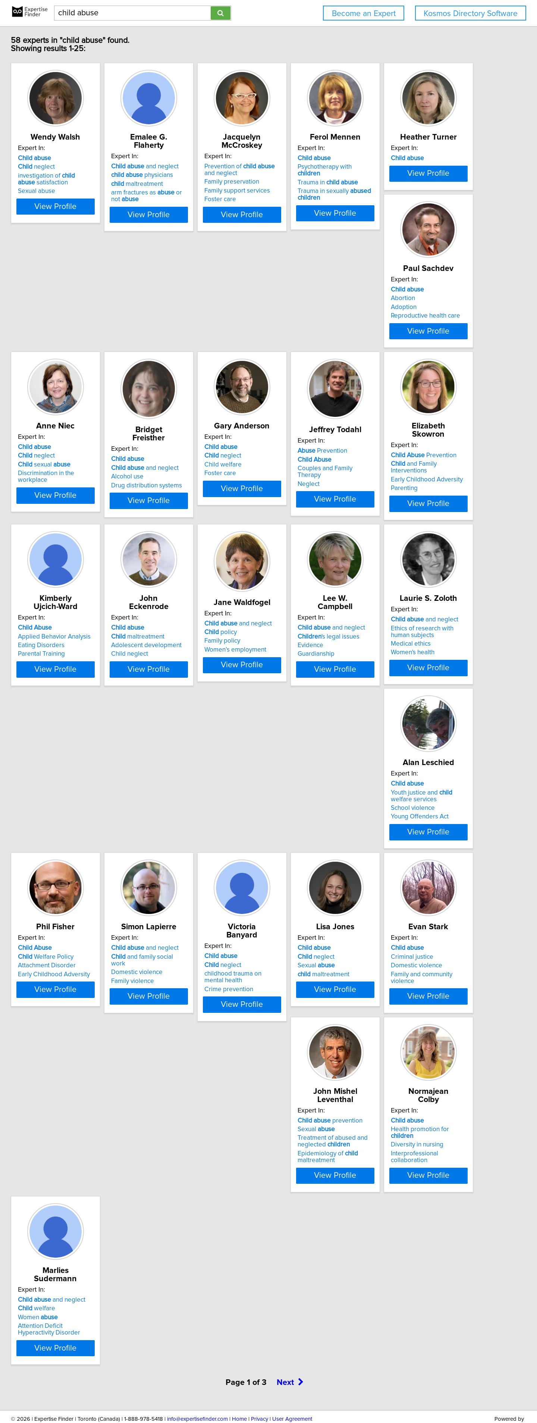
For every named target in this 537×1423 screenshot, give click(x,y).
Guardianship (294, 742)
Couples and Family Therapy (203, 554)
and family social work (314, 908)
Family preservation (303, 181)
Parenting (289, 559)
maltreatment (190, 184)
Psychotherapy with (426, 175)
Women (72, 1283)
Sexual (70, 1100)
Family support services (308, 190)
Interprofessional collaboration (430, 1108)
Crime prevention (411, 932)
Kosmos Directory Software (471, 14)
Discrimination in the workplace (319, 375)
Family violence (297, 925)
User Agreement (292, 1396)
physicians (195, 175)
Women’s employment (195, 746)
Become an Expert (364, 14)
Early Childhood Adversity (312, 550)
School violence (74, 923)
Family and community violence (207, 1108)
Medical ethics (407, 740)
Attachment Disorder (193, 917)
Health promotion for (428, 1091)
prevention (308, 1082)
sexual (302, 367)
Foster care (291, 199)
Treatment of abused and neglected (311, 1103)
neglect (70, 175)
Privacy (259, 1396)
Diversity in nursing (413, 1100)
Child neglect (70, 742)
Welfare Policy (191, 908)
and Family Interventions (317, 541)
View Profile (99, 221)
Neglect (175, 563)
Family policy (182, 737)
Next (290, 1359)
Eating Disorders (410, 550)
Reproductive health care (198, 375)
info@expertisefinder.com (197, 1396)
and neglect (197, 166)
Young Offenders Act (81, 932)
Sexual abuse (70, 199)
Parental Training (410, 559)
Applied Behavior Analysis (423, 541)
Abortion (176, 358)
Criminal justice (185, 1091)
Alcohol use (403, 371)
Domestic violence (301, 917)
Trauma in (417, 184)
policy (180, 728)
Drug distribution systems (422, 380)
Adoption (176, 367)
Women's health (409, 749)
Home (239, 1396)
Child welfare (70, 550)
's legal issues (306, 724)
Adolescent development (87, 733)
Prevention (188, 536)
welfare (70, 1274)
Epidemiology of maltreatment (306, 1119)
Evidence (288, 733)
